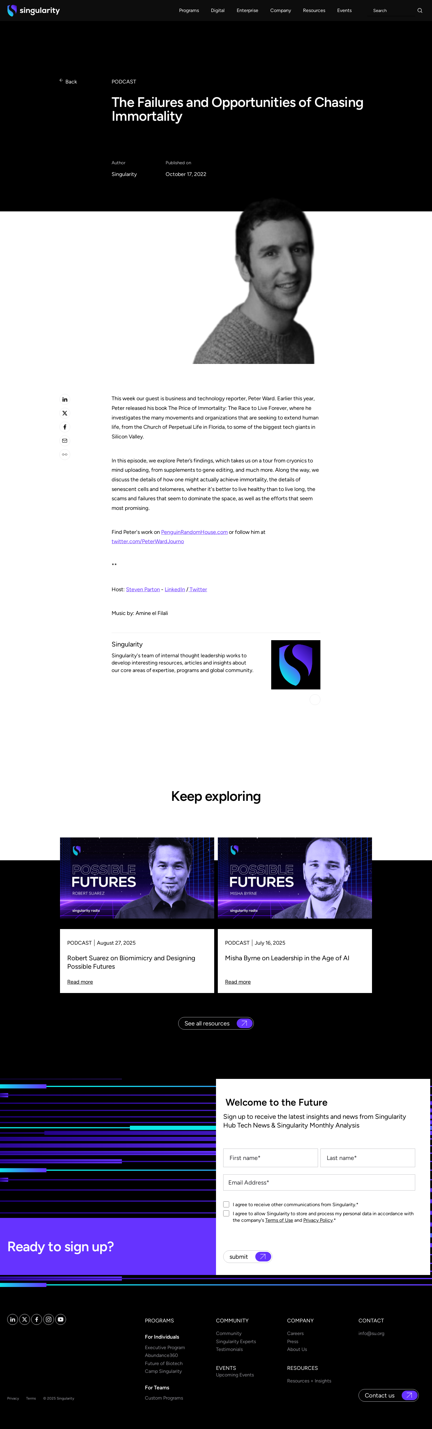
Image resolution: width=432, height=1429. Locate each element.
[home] (33, 10)
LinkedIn (175, 589)
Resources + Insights (309, 1381)
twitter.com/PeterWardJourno (148, 541)
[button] (189, 10)
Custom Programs (164, 1398)
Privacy (13, 1398)
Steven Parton (143, 589)
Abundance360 (161, 1355)
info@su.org (371, 1333)
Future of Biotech (164, 1363)
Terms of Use (279, 1220)
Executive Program (165, 1347)
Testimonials (229, 1349)
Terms (31, 1398)
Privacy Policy (318, 1220)
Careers (295, 1333)
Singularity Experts (236, 1341)
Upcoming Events (235, 1375)
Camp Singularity (163, 1371)
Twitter (197, 589)
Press (292, 1341)
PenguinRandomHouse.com (194, 532)
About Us (297, 1349)
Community (229, 1333)
